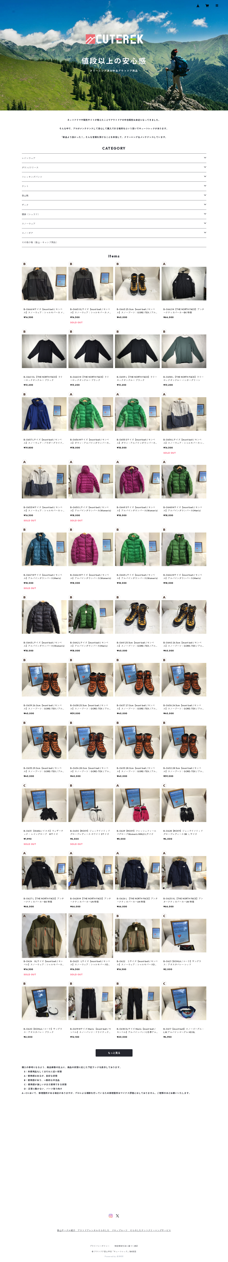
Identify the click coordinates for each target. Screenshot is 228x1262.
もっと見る (114, 1052)
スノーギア (27, 233)
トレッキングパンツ (32, 177)
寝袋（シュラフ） (31, 214)
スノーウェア (29, 223)
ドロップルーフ (120, 1230)
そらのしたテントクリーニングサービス (150, 1230)
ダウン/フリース (30, 167)
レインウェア (29, 158)
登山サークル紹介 (67, 1230)
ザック (25, 205)
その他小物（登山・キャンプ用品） (40, 242)
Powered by (114, 1256)
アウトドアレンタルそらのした (95, 1230)
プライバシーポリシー (100, 1246)
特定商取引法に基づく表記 (126, 1246)
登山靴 (25, 195)
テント (25, 186)
